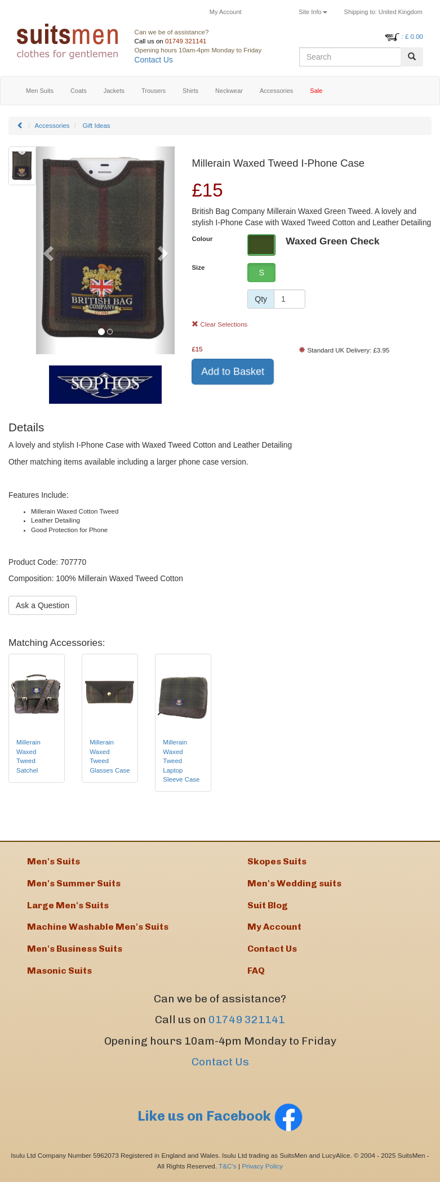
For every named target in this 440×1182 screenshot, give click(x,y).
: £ (412, 36)
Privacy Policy (262, 1166)
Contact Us (154, 60)
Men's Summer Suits (74, 883)
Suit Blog (267, 905)
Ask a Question (42, 605)
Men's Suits (53, 861)
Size (198, 267)
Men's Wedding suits (294, 883)
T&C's (228, 1166)
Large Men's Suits (68, 905)
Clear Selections (219, 324)
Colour (202, 238)
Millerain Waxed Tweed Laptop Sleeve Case (181, 761)
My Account (226, 11)
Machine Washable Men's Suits (97, 926)
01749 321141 (186, 41)
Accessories (52, 125)
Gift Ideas (96, 125)
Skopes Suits (276, 861)
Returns (270, 11)
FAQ (256, 970)
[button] (46, 250)
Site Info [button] (313, 11)
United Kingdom (383, 11)
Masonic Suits (59, 970)
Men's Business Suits (74, 948)
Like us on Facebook (220, 1116)
